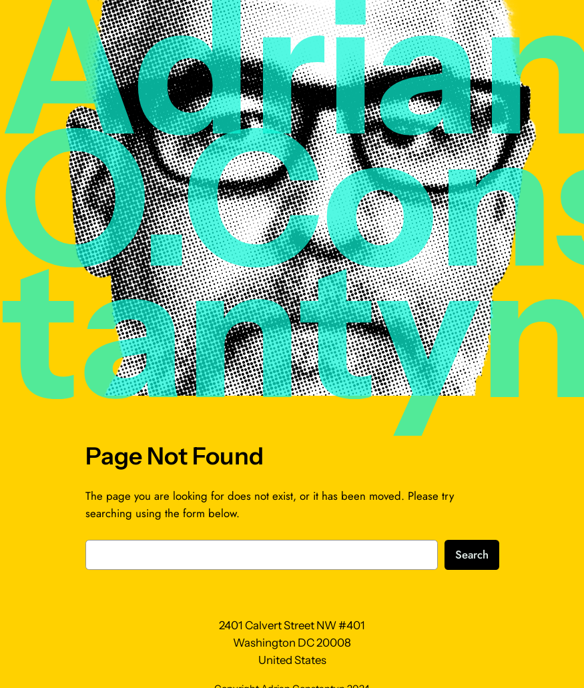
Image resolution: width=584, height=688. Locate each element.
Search (472, 555)
